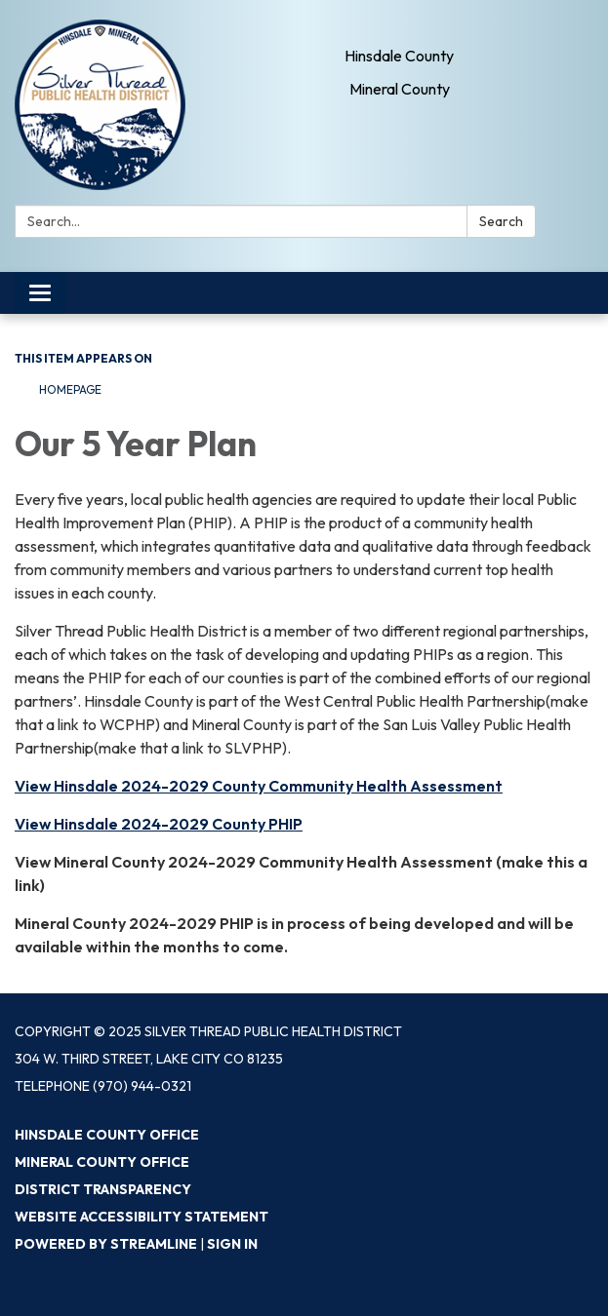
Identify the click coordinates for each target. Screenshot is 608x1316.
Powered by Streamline (106, 1244)
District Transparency (103, 1189)
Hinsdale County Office (107, 1134)
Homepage (70, 389)
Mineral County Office (102, 1162)
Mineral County (399, 88)
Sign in (232, 1244)
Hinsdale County (399, 55)
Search (501, 221)
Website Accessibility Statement (141, 1216)
